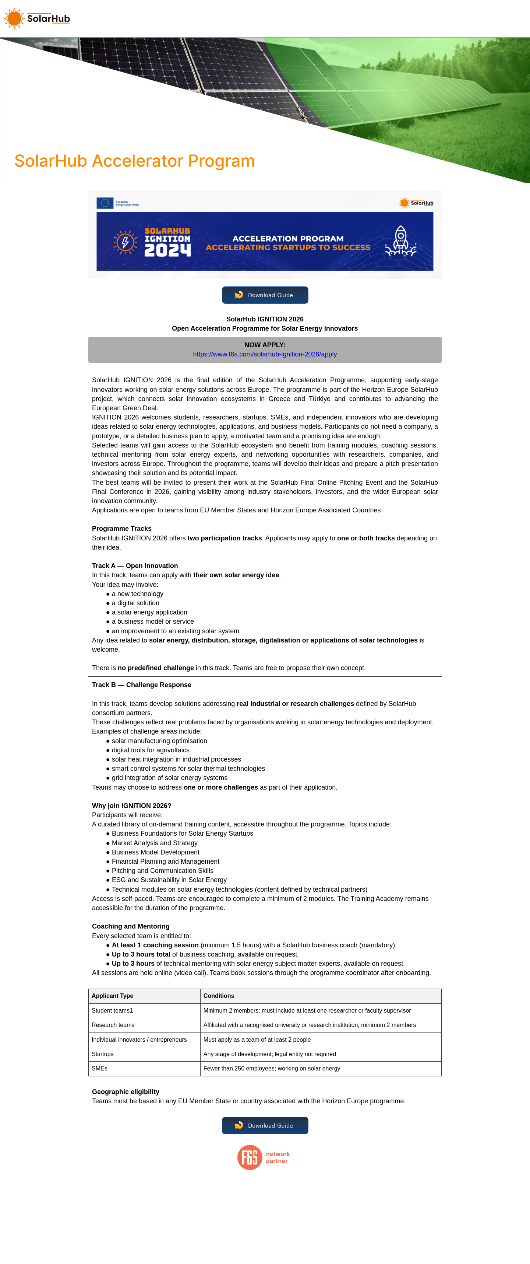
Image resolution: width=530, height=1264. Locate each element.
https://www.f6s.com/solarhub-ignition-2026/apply (265, 354)
